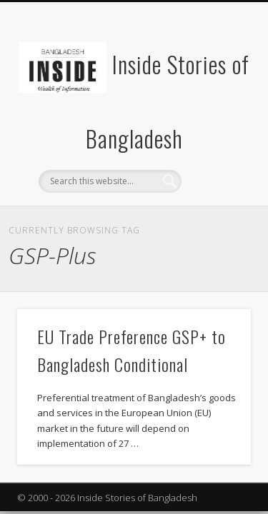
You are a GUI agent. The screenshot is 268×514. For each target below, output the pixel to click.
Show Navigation (216, 127)
